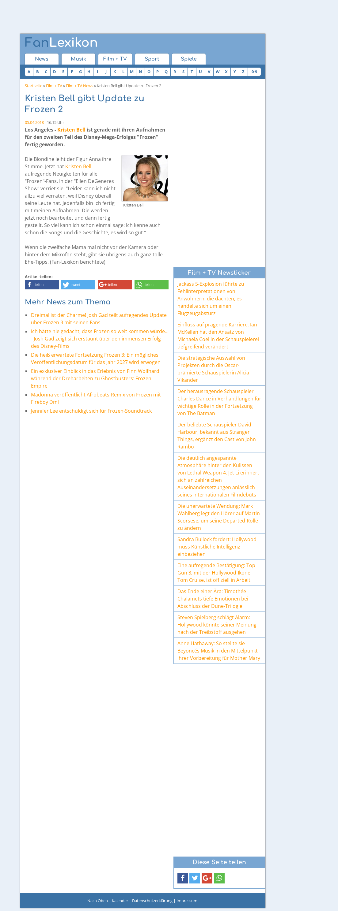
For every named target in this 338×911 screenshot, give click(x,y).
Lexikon (61, 43)
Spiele (189, 59)
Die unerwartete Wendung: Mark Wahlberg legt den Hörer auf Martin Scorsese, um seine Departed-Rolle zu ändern (218, 517)
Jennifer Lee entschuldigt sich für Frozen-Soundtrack (91, 410)
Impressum (187, 900)
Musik (78, 59)
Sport (152, 59)
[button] (42, 284)
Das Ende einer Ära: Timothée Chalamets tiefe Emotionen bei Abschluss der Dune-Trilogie (212, 598)
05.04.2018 (34, 122)
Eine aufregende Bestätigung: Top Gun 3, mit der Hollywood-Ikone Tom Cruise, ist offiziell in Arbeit (216, 572)
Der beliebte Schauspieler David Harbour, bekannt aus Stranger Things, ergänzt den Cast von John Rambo (216, 435)
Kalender (120, 900)
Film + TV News (79, 85)
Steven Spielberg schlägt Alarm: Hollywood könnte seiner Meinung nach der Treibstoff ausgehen (216, 624)
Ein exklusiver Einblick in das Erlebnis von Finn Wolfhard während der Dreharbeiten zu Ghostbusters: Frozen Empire (95, 378)
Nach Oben (97, 900)
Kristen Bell (71, 129)
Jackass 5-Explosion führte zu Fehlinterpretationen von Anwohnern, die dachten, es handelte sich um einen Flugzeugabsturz (210, 299)
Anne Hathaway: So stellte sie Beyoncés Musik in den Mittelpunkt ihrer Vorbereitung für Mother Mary (218, 650)
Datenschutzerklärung (152, 900)
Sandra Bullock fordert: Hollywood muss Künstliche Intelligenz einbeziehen (216, 546)
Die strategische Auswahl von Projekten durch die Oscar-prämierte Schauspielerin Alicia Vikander (213, 369)
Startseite (33, 85)
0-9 (254, 71)
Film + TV (115, 59)
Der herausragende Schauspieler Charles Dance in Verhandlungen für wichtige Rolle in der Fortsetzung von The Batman (219, 402)
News (41, 59)
